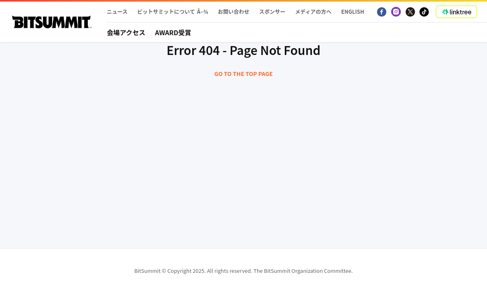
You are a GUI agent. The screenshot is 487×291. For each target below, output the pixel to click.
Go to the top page (243, 74)
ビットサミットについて (166, 11)
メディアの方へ (313, 11)
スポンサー (272, 11)
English (352, 11)
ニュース (117, 11)
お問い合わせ (233, 11)
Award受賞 (173, 32)
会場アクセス (126, 32)
